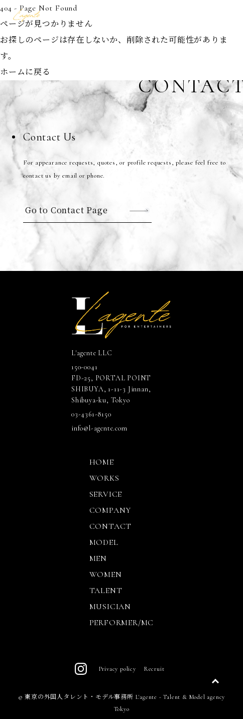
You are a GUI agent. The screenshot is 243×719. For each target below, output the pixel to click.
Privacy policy (117, 668)
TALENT (106, 591)
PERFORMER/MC (121, 623)
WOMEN (105, 574)
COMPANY (110, 510)
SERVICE (106, 494)
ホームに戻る (25, 72)
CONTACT (110, 526)
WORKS (104, 478)
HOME (101, 462)
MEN (98, 558)
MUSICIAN (110, 607)
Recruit (154, 668)
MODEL (103, 542)
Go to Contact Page (66, 210)
